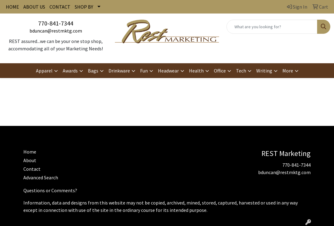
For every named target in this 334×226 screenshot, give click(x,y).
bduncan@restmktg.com (55, 31)
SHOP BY (84, 7)
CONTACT (59, 7)
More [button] (287, 71)
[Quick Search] (271, 27)
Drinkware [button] (119, 71)
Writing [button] (264, 71)
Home (29, 152)
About (29, 160)
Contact (32, 169)
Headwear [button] (168, 71)
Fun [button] (144, 71)
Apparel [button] (44, 71)
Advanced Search (40, 177)
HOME (12, 7)
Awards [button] (70, 71)
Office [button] (220, 71)
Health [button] (196, 71)
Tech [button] (241, 71)
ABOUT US (34, 7)
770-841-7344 (55, 23)
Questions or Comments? (50, 190)
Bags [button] (93, 71)
